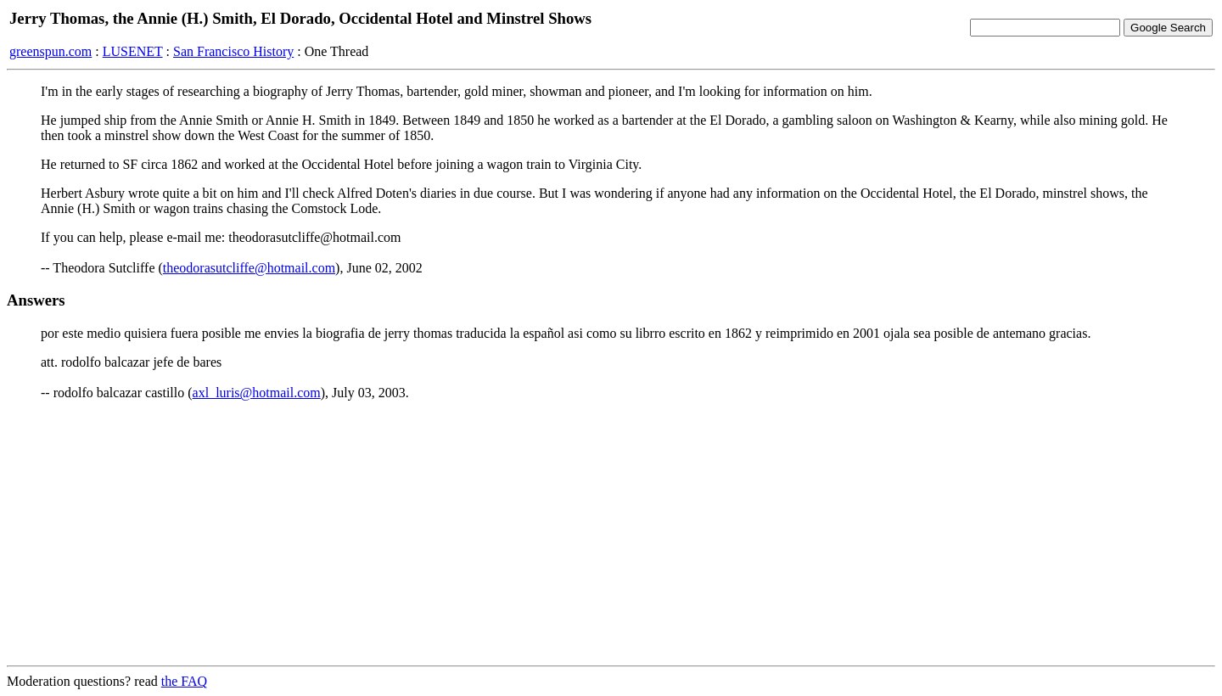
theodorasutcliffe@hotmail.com (249, 268)
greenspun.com (50, 51)
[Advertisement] (611, 533)
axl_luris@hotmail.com (257, 392)
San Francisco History (233, 51)
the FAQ (184, 681)
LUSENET (133, 51)
